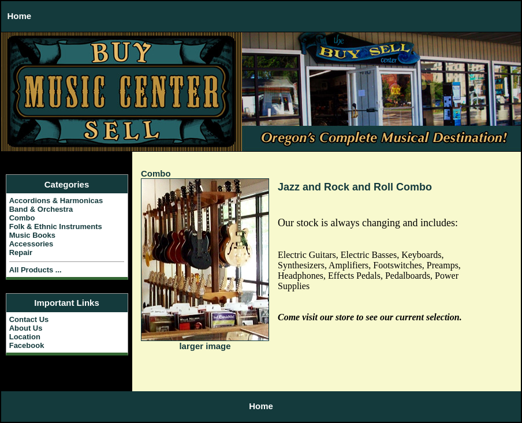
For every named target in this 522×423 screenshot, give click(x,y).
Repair (20, 252)
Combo (156, 173)
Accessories (31, 243)
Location (24, 336)
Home (20, 16)
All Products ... (35, 269)
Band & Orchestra (41, 209)
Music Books (32, 235)
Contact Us (29, 319)
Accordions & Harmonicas (56, 200)
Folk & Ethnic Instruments (55, 226)
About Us (26, 328)
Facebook (26, 345)
